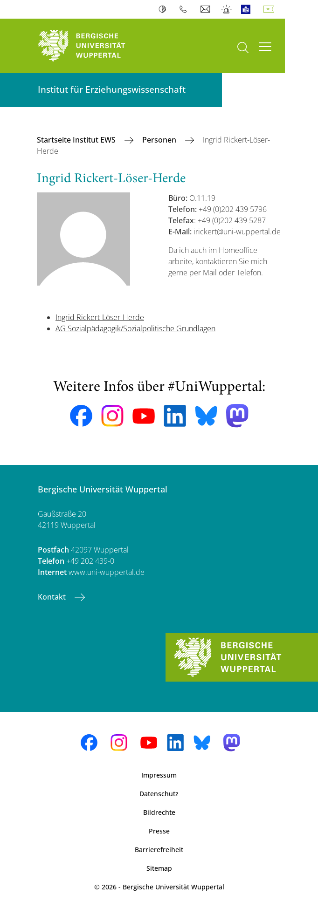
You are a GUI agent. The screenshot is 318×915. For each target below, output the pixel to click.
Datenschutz (159, 793)
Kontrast (164, 9)
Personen (160, 140)
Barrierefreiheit (159, 849)
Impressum (159, 775)
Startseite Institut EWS (77, 140)
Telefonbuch (185, 9)
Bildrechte (159, 812)
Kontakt (53, 597)
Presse (159, 830)
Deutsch (270, 9)
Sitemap (159, 868)
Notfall (227, 9)
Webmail (206, 9)
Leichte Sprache (248, 9)
